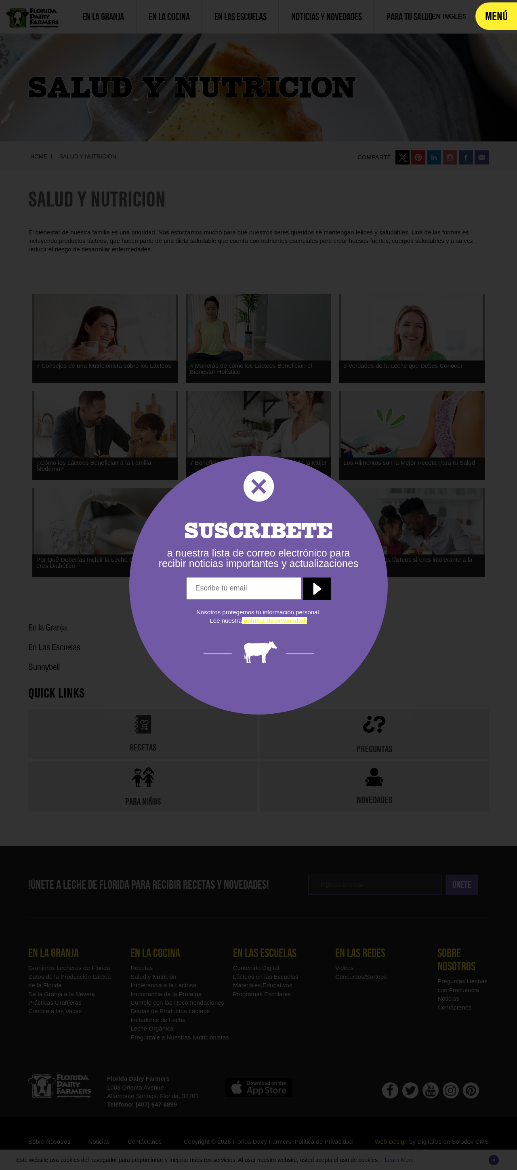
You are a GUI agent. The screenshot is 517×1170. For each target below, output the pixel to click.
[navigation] (496, 16)
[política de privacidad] (274, 620)
